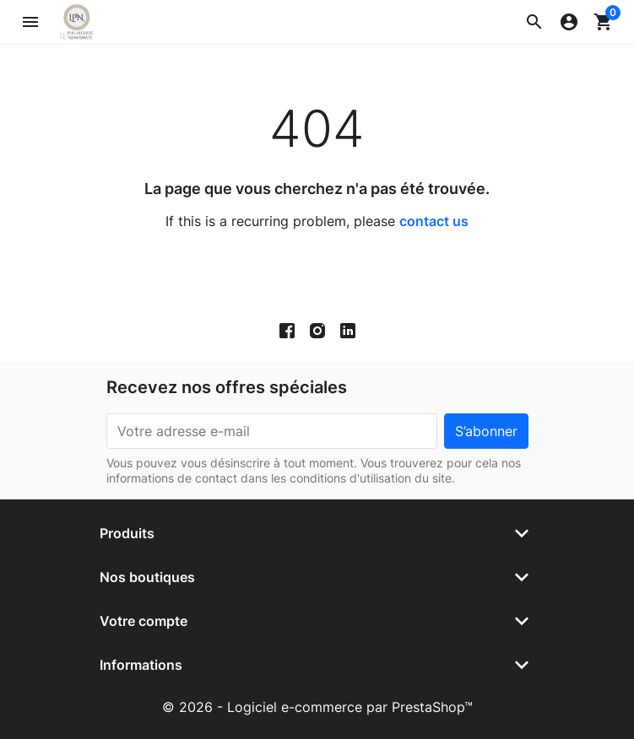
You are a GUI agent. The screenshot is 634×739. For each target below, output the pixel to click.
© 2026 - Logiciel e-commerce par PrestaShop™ (317, 707)
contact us (434, 221)
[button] (534, 22)
